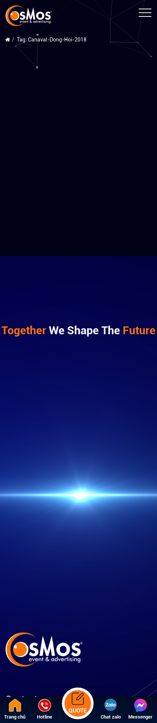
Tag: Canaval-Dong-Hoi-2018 (52, 40)
